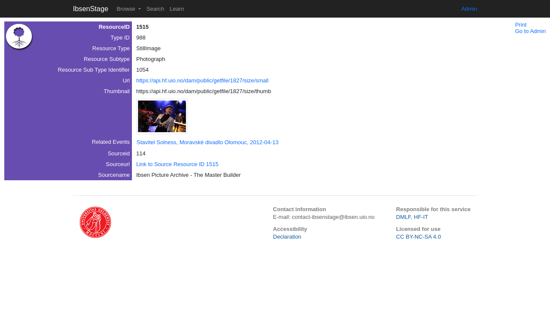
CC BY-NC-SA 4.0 (418, 236)
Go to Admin (530, 31)
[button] (162, 116)
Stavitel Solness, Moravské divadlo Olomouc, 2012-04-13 (207, 142)
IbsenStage (90, 8)
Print (521, 24)
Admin (469, 9)
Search (155, 9)
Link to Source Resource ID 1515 (177, 164)
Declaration (287, 236)
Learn (177, 9)
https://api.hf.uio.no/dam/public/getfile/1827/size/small (202, 80)
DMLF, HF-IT (412, 217)
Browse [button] (126, 9)
